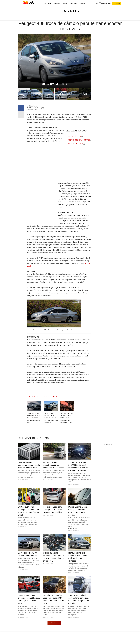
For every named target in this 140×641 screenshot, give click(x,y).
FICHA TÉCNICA (74, 136)
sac (97, 3)
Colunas (82, 3)
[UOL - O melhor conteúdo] (28, 3)
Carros (69, 11)
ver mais (54, 623)
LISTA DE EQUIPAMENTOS (79, 140)
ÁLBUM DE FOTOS (75, 144)
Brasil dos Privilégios (60, 3)
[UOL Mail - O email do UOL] (102, 3)
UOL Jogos (47, 3)
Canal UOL (73, 3)
